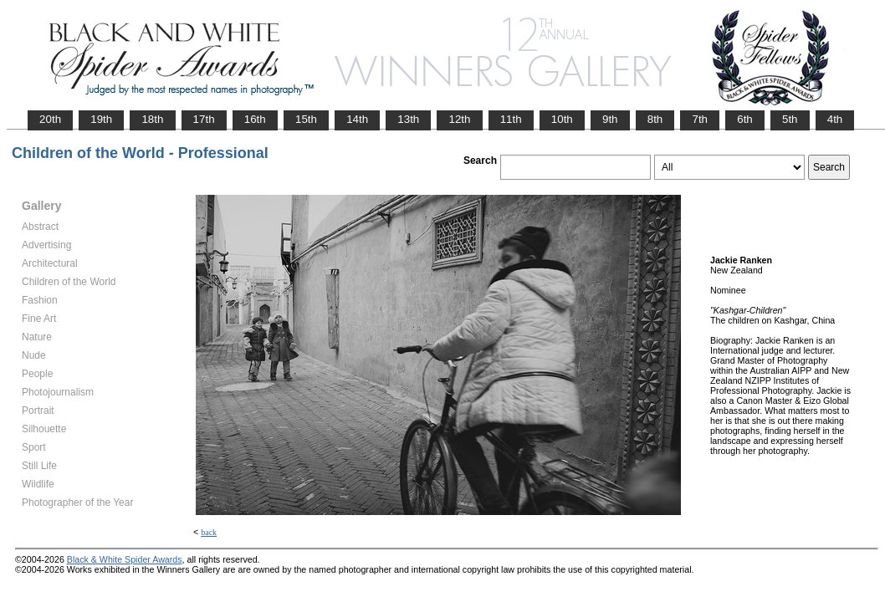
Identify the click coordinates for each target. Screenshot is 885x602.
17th (204, 119)
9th (610, 119)
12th (459, 119)
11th (511, 119)
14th (357, 119)
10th (562, 119)
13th (408, 119)
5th (790, 119)
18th (152, 119)
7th (700, 119)
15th (306, 119)
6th (745, 119)
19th (101, 119)
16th (255, 119)
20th (50, 119)
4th (835, 119)
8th (655, 119)
